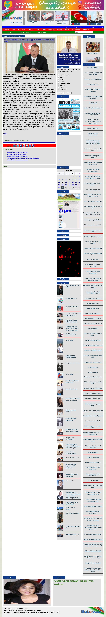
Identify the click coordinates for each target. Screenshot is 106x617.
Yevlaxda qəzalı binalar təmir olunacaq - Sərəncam (23, 158)
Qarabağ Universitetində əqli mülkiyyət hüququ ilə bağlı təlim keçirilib (93, 569)
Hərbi (61, 77)
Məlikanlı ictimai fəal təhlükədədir (93, 411)
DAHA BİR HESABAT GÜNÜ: (93, 79)
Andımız (73, 20)
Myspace (20, 145)
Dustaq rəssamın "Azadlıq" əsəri (92, 416)
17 (79, 182)
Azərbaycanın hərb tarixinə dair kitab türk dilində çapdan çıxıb (72, 328)
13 (66, 182)
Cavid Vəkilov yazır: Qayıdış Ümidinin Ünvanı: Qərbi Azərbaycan (73, 446)
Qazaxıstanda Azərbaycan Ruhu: (93, 345)
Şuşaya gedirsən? (92, 328)
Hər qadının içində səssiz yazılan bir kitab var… (73, 399)
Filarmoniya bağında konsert (92, 377)
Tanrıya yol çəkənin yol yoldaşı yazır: (93, 230)
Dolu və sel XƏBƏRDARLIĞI (92, 350)
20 (66, 185)
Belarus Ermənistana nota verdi (92, 539)
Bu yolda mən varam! (72, 306)
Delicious (33, 145)
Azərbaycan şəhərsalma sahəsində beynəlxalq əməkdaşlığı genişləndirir (92, 141)
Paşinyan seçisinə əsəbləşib (92, 298)
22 (73, 185)
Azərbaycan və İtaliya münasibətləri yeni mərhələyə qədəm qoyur (93, 527)
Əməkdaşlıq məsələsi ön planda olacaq (92, 286)
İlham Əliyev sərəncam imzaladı (17, 152)
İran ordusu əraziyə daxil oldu (93, 323)
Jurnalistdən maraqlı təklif (93, 340)
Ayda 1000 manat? (93, 259)
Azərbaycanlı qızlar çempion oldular (46, 22)
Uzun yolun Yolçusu (71, 389)
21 (69, 185)
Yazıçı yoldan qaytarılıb (60, 21)
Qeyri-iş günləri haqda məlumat (93, 108)
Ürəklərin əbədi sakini (32, 21)
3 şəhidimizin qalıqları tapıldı (92, 534)
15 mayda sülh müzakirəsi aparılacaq (93, 446)
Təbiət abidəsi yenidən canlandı (92, 506)
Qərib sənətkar (70, 481)
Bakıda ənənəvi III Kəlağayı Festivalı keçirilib (93, 113)
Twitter (17, 145)
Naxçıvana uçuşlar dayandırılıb (93, 248)
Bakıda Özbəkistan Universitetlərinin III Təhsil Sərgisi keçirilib (93, 121)
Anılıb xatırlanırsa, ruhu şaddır (93, 201)
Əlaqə (12, 22)
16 (76, 182)
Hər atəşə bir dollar (92, 480)
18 (59, 185)
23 (76, 185)
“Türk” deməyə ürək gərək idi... (93, 225)
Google (24, 145)
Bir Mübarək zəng (71, 334)
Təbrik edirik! (69, 340)
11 (59, 182)
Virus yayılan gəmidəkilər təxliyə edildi (92, 356)
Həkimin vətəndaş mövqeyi (93, 318)
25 (59, 187)
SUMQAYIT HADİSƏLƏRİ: (93, 563)
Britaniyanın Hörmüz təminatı (92, 393)
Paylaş (5, 134)
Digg (27, 145)
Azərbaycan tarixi (64, 75)
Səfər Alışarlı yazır (92, 54)
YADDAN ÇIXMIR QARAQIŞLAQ (93, 134)
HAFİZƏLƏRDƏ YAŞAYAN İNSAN (71, 356)
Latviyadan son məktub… (73, 363)
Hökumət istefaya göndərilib (93, 551)
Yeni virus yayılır (93, 372)
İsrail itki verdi (93, 103)
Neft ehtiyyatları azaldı (93, 308)
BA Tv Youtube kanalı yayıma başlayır (93, 334)
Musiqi (61, 81)
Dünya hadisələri (64, 83)
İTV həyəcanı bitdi (92, 84)
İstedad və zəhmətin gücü (92, 398)
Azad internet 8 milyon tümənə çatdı (93, 207)
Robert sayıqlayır (93, 452)
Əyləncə (62, 85)
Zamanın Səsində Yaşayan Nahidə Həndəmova (71, 466)
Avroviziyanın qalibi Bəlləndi (93, 220)
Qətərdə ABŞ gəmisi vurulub (92, 362)
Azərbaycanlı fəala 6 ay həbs (92, 236)
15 (73, 182)
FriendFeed (30, 145)
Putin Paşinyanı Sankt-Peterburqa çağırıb (93, 21)
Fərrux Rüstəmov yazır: (73, 457)
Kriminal (62, 87)
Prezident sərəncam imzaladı (16, 154)
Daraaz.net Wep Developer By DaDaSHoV (27, 610)
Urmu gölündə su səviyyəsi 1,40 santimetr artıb (92, 433)
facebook (14, 145)
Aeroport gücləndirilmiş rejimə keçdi (74, 27)
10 (79, 179)
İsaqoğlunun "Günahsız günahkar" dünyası (93, 292)
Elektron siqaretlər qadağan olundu (93, 426)
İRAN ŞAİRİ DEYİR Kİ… (73, 534)
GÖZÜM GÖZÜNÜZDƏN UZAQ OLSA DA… (73, 314)
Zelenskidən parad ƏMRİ (92, 421)
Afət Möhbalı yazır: (71, 298)
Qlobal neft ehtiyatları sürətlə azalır (92, 382)
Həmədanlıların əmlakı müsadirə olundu (92, 440)
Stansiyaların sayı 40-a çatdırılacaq (93, 474)
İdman (61, 79)
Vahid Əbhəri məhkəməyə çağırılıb (93, 242)
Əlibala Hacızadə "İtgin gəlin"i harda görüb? (93, 73)
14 (69, 182)
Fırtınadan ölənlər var (92, 303)
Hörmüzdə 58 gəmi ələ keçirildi (93, 388)
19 (62, 185)
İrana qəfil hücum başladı (92, 313)
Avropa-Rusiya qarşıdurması (70, 438)
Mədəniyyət (62, 89)
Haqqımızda (18, 22)
